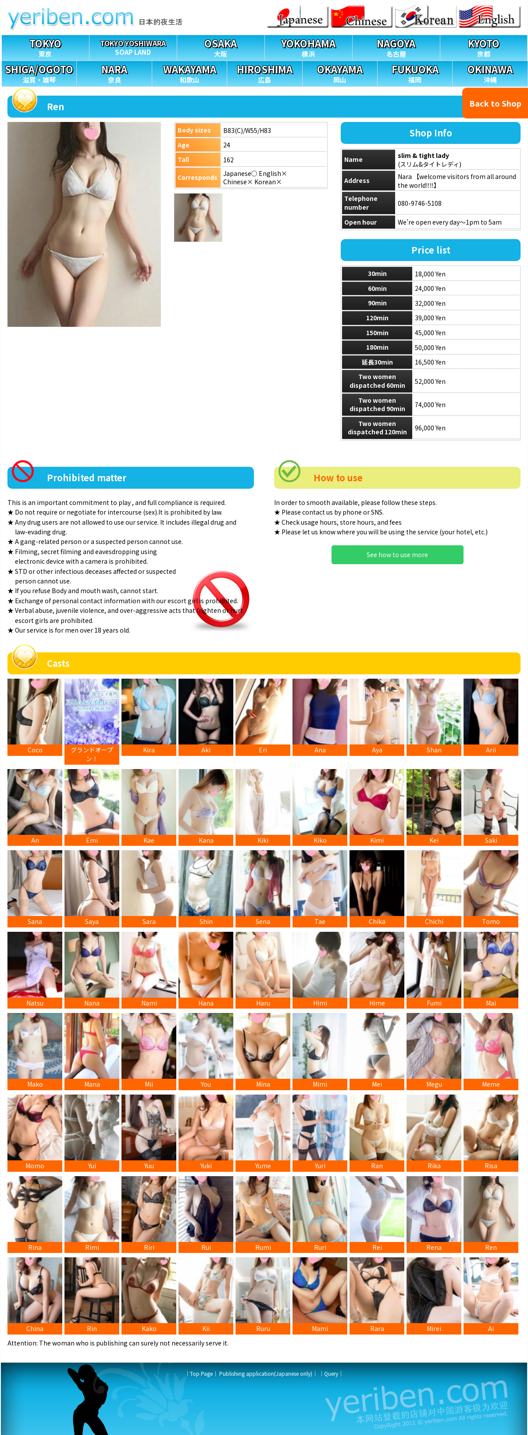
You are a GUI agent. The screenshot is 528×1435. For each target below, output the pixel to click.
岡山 (340, 72)
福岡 (415, 72)
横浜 (308, 46)
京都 (484, 46)
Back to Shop (495, 103)
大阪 (220, 46)
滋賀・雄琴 (39, 72)
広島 (264, 72)
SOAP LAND (133, 46)
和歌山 (189, 72)
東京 (45, 46)
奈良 (114, 72)
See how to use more (397, 554)
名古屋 (396, 46)
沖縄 (490, 72)
